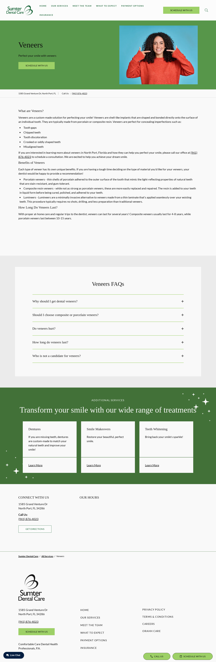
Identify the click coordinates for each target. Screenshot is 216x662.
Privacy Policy (153, 609)
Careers (148, 623)
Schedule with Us (181, 10)
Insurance (46, 15)
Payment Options (132, 6)
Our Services (59, 6)
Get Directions (35, 529)
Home (43, 6)
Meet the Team (82, 6)
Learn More (35, 465)
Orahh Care (151, 631)
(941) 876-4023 (79, 93)
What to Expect (106, 6)
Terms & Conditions (157, 616)
